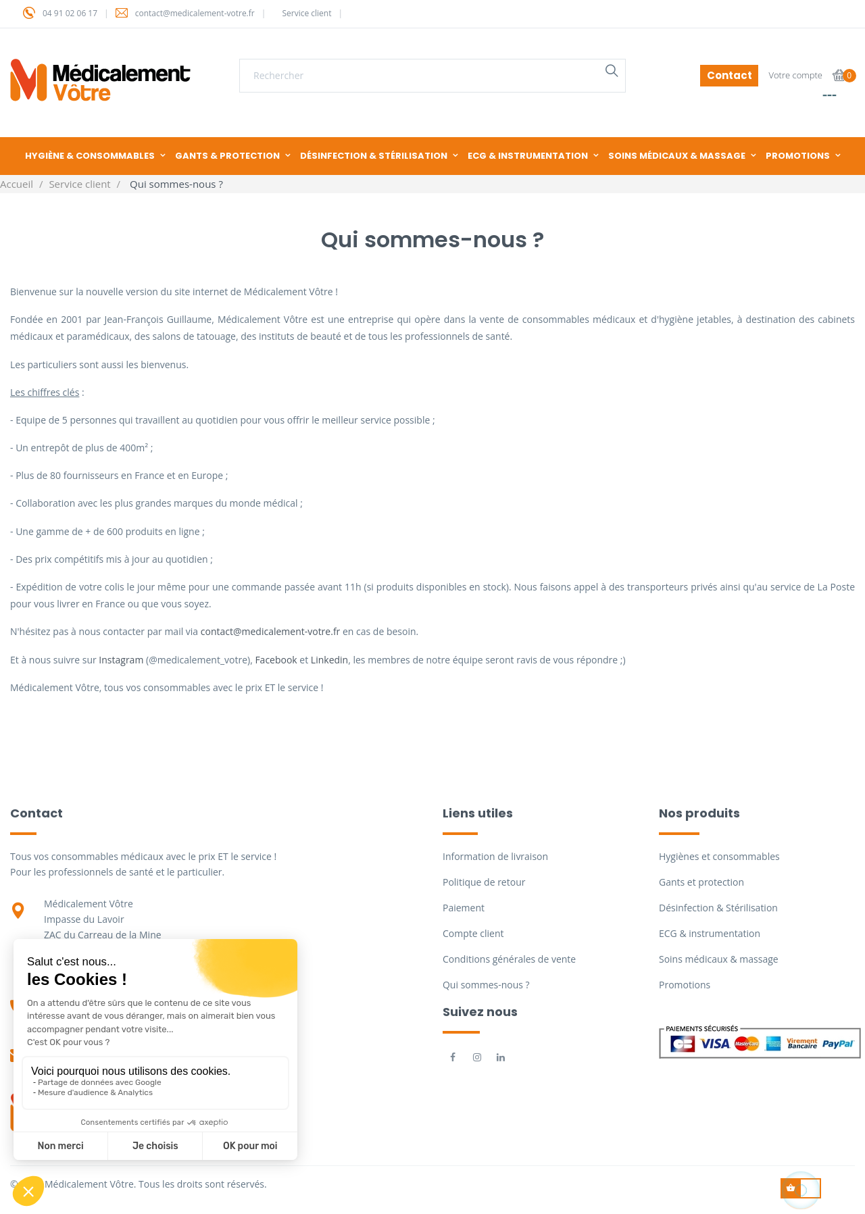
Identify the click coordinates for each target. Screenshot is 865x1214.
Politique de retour (484, 882)
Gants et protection (701, 882)
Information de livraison (495, 856)
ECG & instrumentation (709, 933)
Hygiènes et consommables (719, 856)
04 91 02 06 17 (70, 13)
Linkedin (329, 659)
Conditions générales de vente (509, 959)
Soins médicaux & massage (718, 959)
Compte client (473, 933)
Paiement (464, 907)
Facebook (276, 659)
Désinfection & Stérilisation (718, 907)
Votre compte (795, 75)
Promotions (684, 984)
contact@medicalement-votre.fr (195, 13)
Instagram (122, 659)
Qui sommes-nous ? (486, 984)
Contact (729, 75)
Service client (306, 13)
